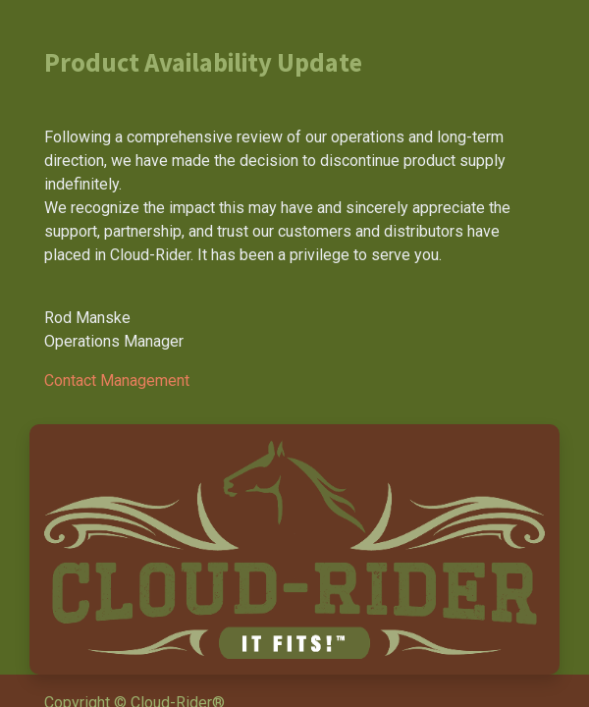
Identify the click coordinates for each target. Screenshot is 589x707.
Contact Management (116, 380)
